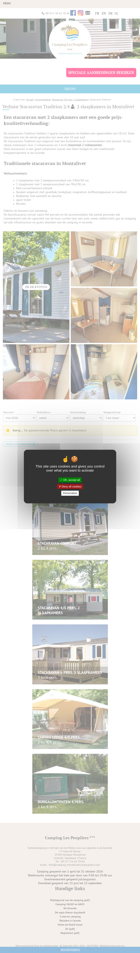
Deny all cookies (70, 486)
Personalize (70, 493)
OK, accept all (70, 480)
